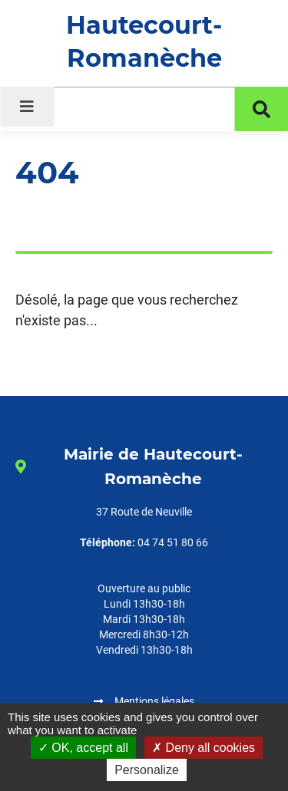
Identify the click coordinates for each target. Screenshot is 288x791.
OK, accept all (83, 747)
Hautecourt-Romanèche (144, 41)
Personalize (146, 769)
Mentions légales (154, 701)
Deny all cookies (203, 747)
